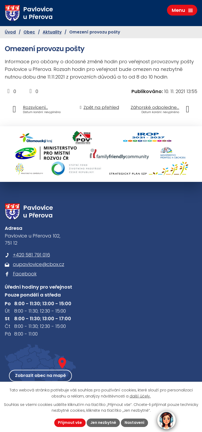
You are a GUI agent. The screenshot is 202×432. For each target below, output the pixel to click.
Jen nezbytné (103, 422)
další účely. (140, 396)
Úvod (10, 32)
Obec (29, 32)
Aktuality (52, 32)
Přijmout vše (70, 422)
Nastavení (134, 422)
